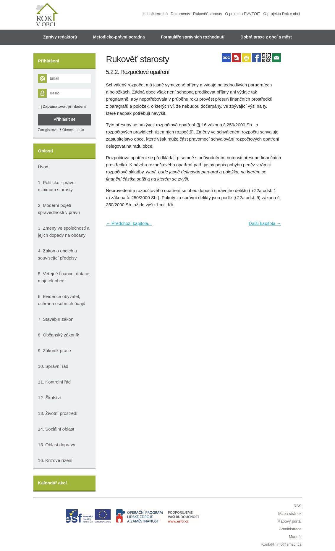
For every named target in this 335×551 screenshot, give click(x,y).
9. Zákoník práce (54, 350)
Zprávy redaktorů (60, 37)
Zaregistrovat (48, 130)
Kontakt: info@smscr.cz (281, 544)
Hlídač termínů (155, 14)
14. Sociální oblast (56, 428)
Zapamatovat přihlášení (62, 106)
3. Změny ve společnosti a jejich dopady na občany (63, 231)
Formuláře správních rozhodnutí (192, 37)
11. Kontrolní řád (54, 381)
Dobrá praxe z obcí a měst (266, 37)
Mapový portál (289, 521)
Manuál (295, 536)
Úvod (43, 166)
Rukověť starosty (207, 14)
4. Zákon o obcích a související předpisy (57, 254)
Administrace (290, 529)
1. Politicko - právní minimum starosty (57, 186)
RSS (298, 506)
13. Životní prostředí (57, 413)
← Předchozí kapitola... (129, 223)
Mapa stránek (290, 513)
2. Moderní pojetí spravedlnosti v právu (59, 209)
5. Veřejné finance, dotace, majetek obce (64, 277)
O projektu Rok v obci (281, 14)
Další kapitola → (265, 223)
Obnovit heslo (73, 130)
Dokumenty (180, 14)
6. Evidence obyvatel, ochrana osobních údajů (61, 300)
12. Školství (49, 397)
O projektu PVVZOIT (242, 14)
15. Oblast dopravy (56, 444)
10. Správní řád (53, 366)
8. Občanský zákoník (58, 334)
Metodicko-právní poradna (119, 37)
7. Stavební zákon (55, 319)
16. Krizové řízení (55, 460)
